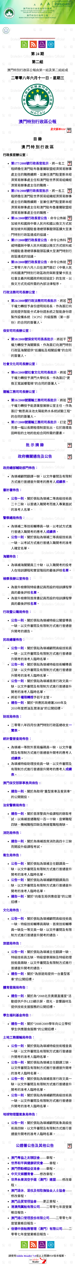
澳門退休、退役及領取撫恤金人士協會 (38, 1190)
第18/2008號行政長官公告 (29, 262)
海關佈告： (11, 556)
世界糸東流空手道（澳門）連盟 (33, 1179)
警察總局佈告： (14, 518)
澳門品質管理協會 (24, 1201)
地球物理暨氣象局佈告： (20, 1114)
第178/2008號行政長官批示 (30, 191)
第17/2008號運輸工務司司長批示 (34, 422)
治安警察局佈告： (16, 805)
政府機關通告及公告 (35, 456)
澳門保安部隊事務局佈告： (22, 783)
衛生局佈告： (12, 855)
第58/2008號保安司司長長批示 (32, 339)
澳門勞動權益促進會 (25, 1168)
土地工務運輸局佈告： (19, 1037)
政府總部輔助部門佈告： (20, 468)
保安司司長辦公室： (17, 331)
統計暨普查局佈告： (17, 739)
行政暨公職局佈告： (17, 612)
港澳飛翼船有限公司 (25, 1207)
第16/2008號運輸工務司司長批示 (34, 400)
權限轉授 (27, 697)
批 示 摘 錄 (35, 445)
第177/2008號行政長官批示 (30, 163)
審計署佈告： (12, 490)
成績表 (60, 482)
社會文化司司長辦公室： (20, 364)
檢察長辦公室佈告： (17, 578)
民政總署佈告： (14, 639)
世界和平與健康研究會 (27, 1163)
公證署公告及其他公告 (35, 1146)
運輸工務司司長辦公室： (20, 392)
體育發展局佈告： (16, 987)
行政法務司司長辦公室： (20, 292)
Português (62, 4)
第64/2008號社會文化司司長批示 (34, 372)
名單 (65, 570)
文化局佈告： (12, 910)
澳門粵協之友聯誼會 (25, 1157)
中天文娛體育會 (22, 1174)
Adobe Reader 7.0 (26, 1255)
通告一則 (17, 702)
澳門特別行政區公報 (37, 121)
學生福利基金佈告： (17, 1015)
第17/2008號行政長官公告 (29, 240)
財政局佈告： (12, 716)
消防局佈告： (12, 833)
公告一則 (17, 498)
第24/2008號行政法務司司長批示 (34, 301)
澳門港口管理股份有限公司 (30, 1218)
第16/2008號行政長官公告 (29, 218)
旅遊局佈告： (12, 943)
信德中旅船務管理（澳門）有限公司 (36, 1229)
